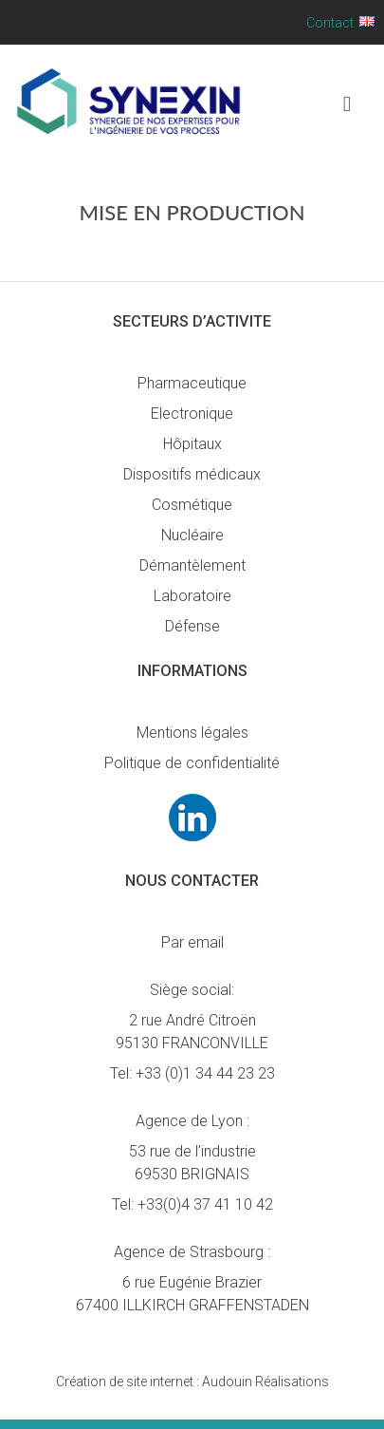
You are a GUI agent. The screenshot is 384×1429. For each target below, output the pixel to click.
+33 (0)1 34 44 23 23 (205, 1073)
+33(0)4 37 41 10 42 (205, 1204)
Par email (192, 942)
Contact (330, 22)
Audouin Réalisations (192, 1381)
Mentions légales (192, 733)
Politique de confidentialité (192, 763)
